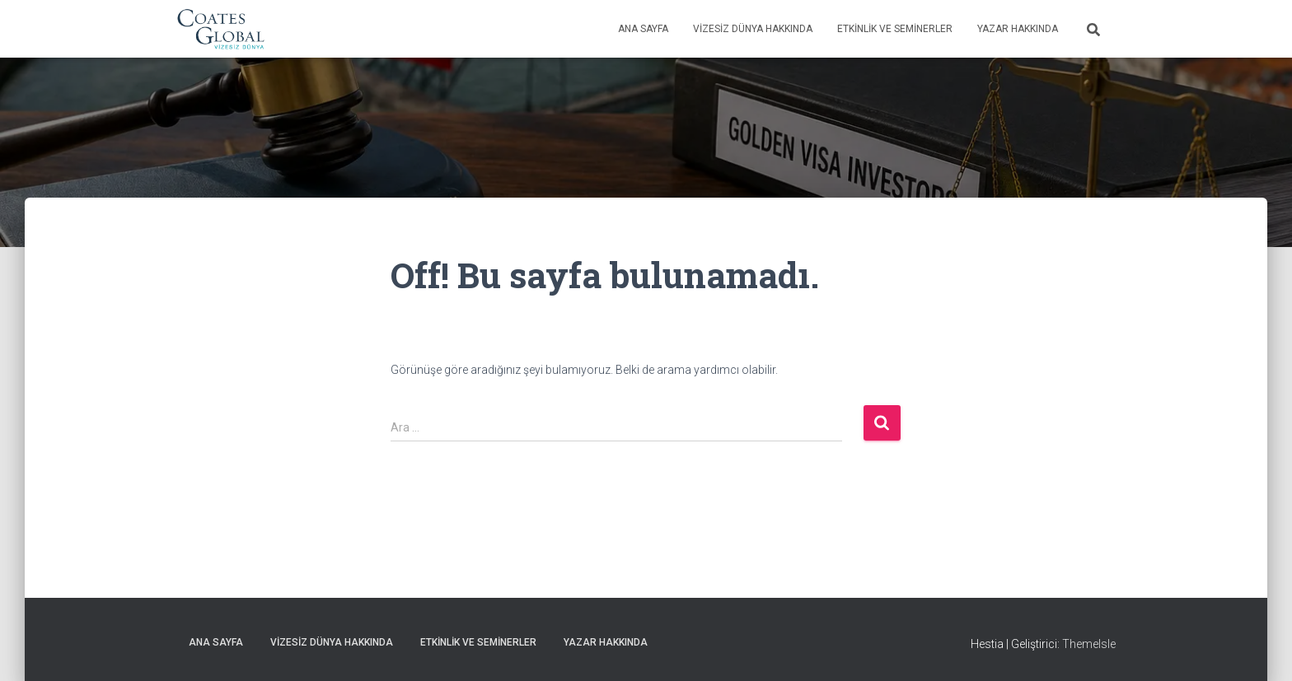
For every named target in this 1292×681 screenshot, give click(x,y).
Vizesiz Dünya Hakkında (752, 29)
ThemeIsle (1089, 644)
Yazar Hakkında (1017, 29)
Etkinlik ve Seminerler (895, 29)
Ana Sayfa (643, 29)
